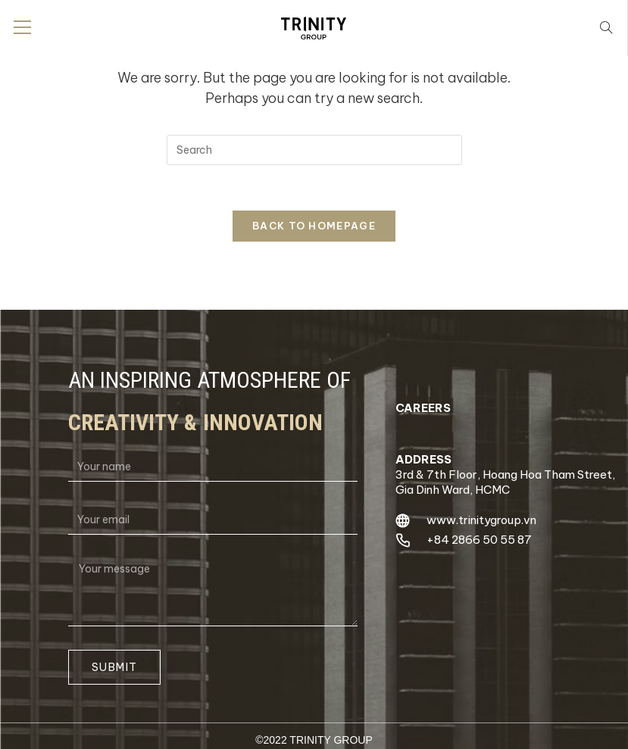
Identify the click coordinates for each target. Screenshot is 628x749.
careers (423, 408)
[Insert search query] (314, 150)
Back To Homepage (314, 226)
